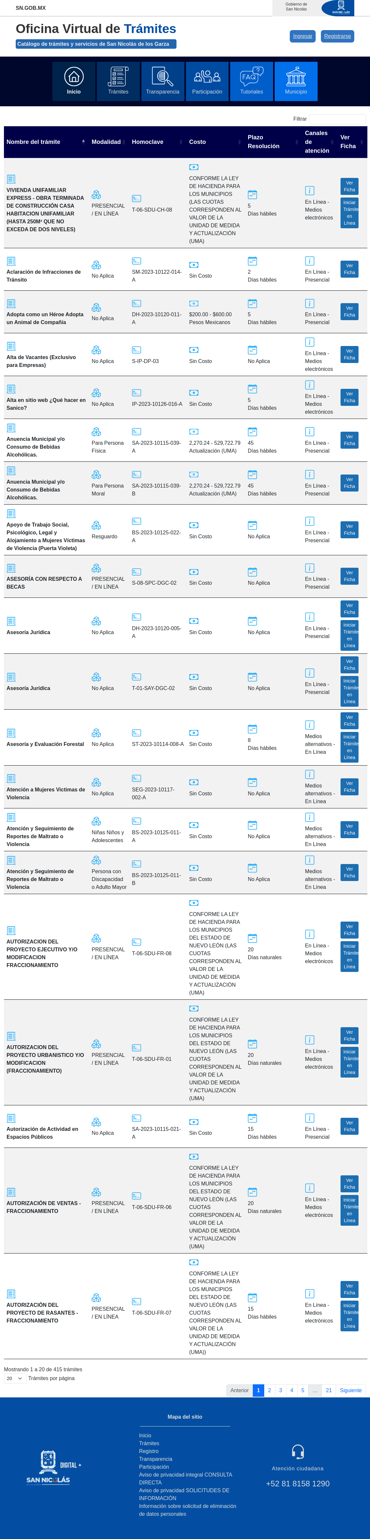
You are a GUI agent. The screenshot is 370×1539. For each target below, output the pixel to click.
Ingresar (302, 36)
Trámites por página (39, 1379)
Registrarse (337, 36)
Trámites (149, 1443)
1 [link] (258, 1390)
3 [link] (280, 1390)
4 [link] (291, 1390)
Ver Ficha (349, 186)
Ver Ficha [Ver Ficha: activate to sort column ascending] (348, 141)
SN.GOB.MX (31, 8)
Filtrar (329, 119)
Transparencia (156, 1459)
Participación (154, 1467)
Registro (149, 1451)
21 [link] (329, 1390)
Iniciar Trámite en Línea (351, 213)
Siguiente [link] (351, 1390)
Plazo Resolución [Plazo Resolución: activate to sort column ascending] (264, 141)
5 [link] (303, 1390)
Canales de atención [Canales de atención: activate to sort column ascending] (317, 142)
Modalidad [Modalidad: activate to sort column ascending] (106, 142)
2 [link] (269, 1390)
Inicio (145, 1435)
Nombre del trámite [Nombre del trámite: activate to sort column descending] (33, 142)
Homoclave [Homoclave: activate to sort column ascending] (147, 142)
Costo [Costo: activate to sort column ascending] (197, 142)
